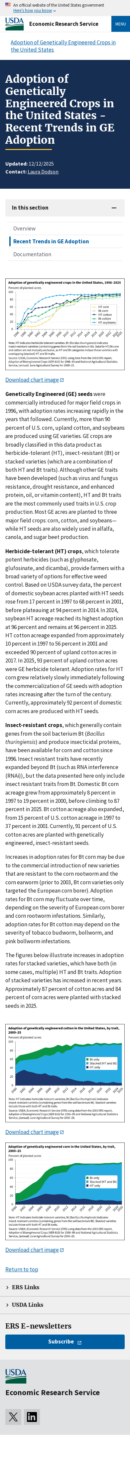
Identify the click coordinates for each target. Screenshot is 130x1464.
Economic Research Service (63, 23)
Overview (24, 228)
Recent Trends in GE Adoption (51, 241)
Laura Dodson (43, 171)
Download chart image (32, 379)
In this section (30, 207)
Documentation (32, 254)
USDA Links (27, 1305)
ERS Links (25, 1287)
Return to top (21, 1269)
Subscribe (61, 1341)
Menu (120, 24)
